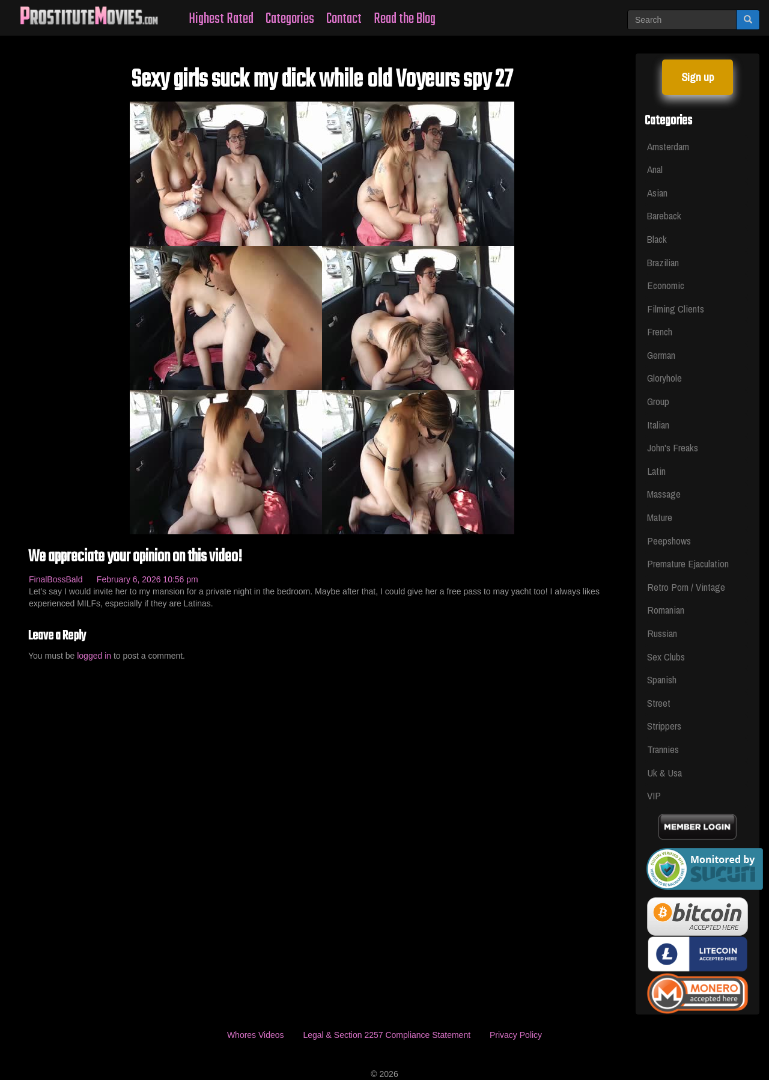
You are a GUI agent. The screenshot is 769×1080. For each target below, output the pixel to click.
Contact (344, 19)
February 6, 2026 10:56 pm (147, 579)
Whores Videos (255, 1035)
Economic (665, 285)
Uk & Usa (664, 772)
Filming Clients (675, 309)
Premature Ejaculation (688, 563)
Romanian (665, 610)
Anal (655, 169)
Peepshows (669, 541)
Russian (662, 633)
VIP (654, 795)
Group (658, 401)
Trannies (663, 749)
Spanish (661, 679)
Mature (659, 517)
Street (658, 703)
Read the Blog (405, 19)
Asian (657, 193)
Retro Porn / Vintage (686, 587)
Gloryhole (664, 378)
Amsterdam (668, 146)
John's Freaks (672, 447)
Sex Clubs (666, 657)
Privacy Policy (516, 1035)
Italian (658, 425)
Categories (290, 19)
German (661, 355)
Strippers (664, 726)
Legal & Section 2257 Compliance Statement (386, 1035)
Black (657, 239)
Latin (656, 471)
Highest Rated (221, 19)
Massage (664, 494)
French (659, 331)
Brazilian (663, 262)
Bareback (664, 215)
